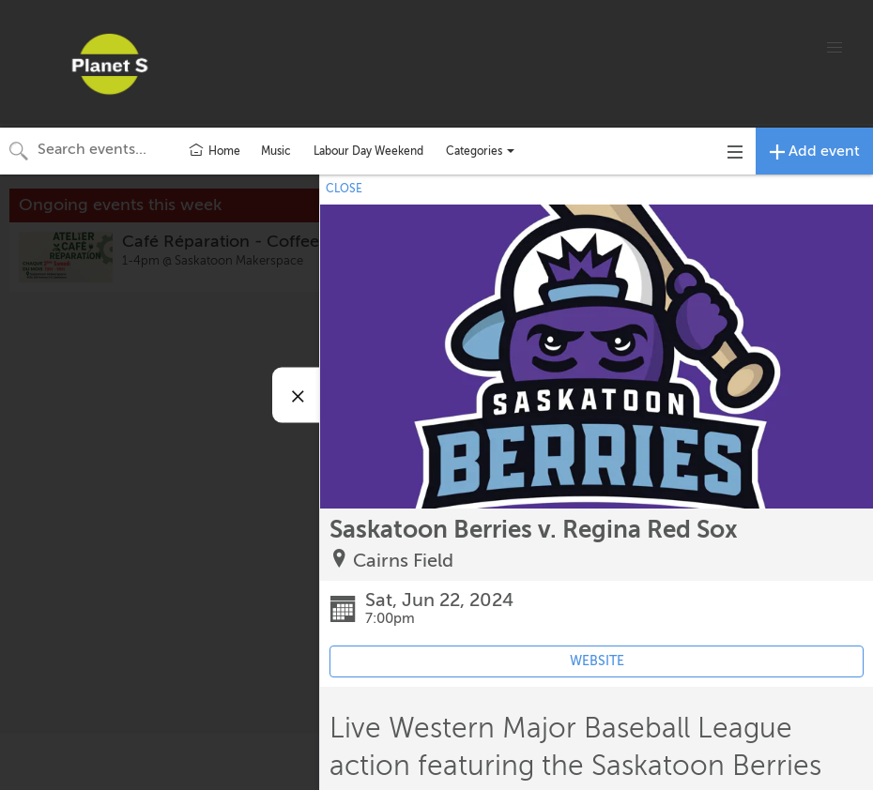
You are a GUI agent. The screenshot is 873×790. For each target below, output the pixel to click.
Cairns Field (403, 560)
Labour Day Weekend (368, 151)
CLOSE (344, 188)
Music (276, 151)
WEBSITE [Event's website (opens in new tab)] (597, 661)
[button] (834, 47)
